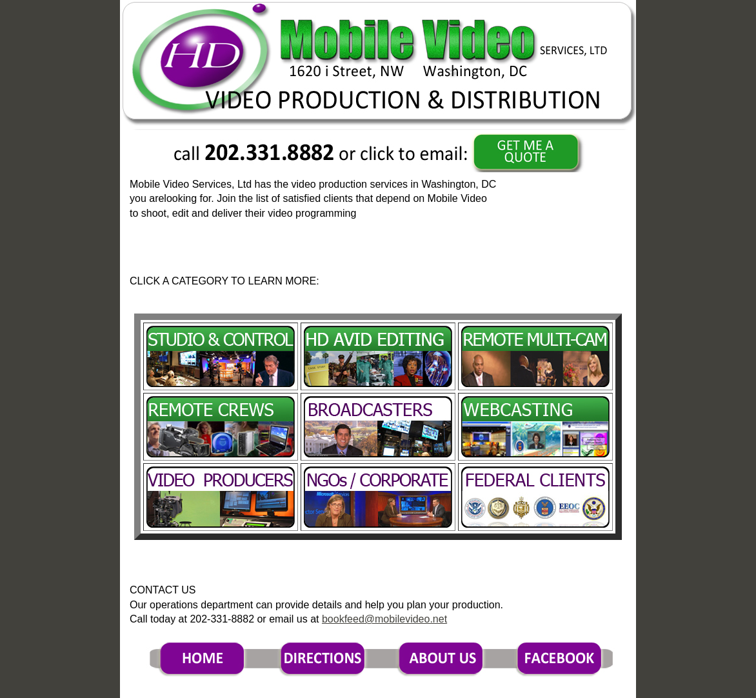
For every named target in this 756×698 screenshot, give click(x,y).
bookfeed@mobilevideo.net (384, 618)
